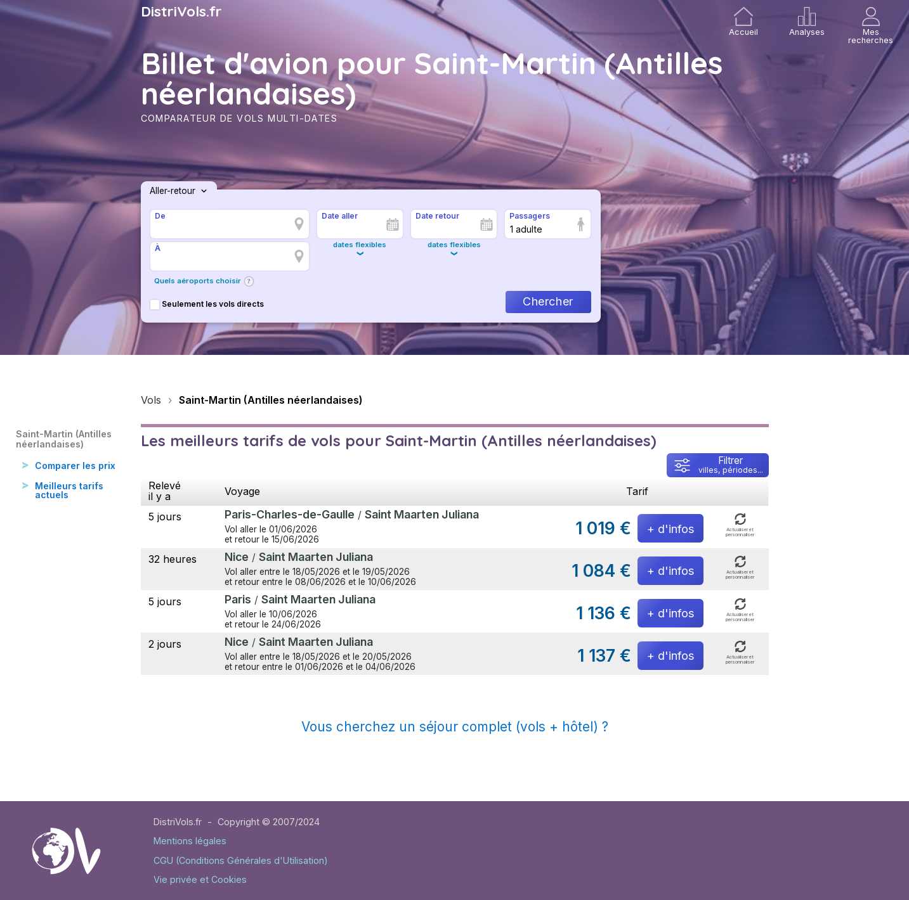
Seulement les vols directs (207, 304)
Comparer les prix (67, 471)
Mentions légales (190, 840)
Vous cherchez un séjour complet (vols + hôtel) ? (454, 727)
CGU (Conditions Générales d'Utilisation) (241, 860)
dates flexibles (359, 244)
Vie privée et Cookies (200, 879)
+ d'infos (670, 529)
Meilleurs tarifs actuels (70, 502)
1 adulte (526, 229)
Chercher (548, 301)
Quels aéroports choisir (197, 280)
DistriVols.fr (181, 11)
